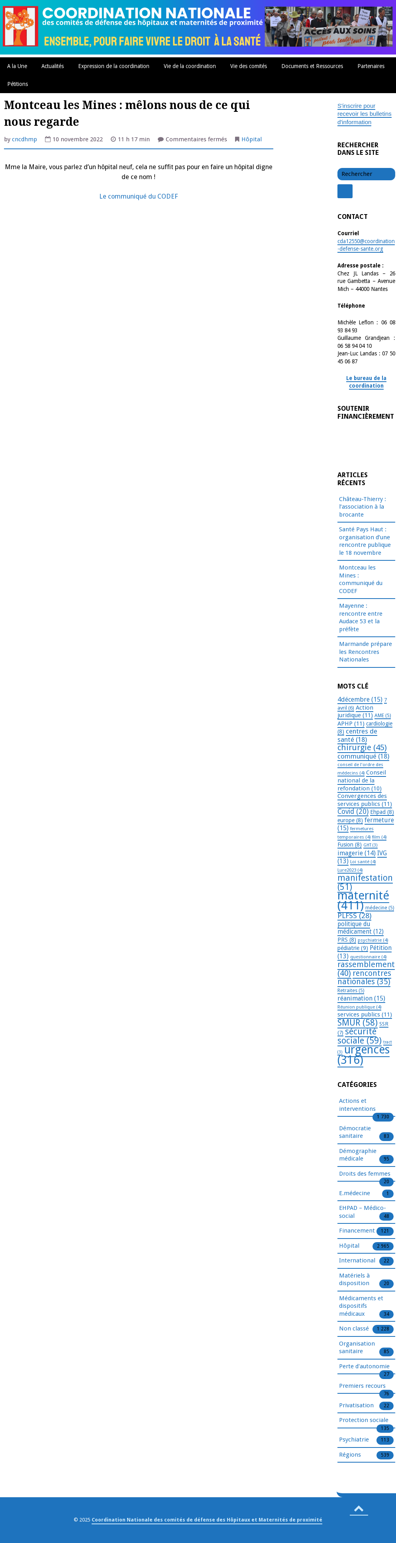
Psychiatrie (354, 1440)
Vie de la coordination (190, 66)
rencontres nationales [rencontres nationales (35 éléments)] (364, 978)
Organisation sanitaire (357, 1348)
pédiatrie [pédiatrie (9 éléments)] (352, 948)
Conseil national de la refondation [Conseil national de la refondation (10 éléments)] (361, 780)
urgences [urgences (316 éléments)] (363, 1055)
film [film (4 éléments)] (379, 837)
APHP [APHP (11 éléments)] (351, 723)
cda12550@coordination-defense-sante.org (366, 245)
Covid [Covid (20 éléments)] (353, 811)
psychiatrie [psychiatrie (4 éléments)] (373, 940)
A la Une (17, 66)
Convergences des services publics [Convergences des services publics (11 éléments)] (364, 800)
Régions (350, 1455)
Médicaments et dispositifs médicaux (361, 1306)
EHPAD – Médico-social (362, 1212)
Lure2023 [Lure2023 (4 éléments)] (350, 870)
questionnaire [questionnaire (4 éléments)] (368, 957)
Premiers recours (362, 1386)
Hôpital (251, 139)
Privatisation (356, 1406)
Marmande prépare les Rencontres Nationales (365, 651)
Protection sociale (363, 1420)
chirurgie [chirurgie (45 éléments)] (362, 747)
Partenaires (370, 66)
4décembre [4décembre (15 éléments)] (359, 699)
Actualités (52, 66)
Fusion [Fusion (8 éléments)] (349, 844)
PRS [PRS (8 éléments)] (346, 939)
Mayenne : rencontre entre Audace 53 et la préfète (360, 617)
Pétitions (17, 84)
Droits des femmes (364, 1174)
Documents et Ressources (312, 66)
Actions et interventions (357, 1105)
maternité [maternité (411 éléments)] (363, 900)
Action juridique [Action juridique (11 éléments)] (355, 711)
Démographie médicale (357, 1155)
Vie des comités (248, 66)
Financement (357, 1231)
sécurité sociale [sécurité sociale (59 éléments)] (359, 1036)
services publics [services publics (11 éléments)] (364, 1014)
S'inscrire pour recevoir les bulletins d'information (364, 113)
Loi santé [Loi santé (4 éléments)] (363, 861)
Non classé (354, 1329)
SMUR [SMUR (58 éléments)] (357, 1023)
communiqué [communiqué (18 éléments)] (363, 756)
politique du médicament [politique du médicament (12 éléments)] (360, 928)
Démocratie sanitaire (355, 1133)
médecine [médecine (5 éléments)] (379, 908)
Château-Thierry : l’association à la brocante (362, 506)
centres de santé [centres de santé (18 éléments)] (357, 735)
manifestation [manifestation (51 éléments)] (365, 882)
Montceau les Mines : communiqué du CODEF (360, 579)
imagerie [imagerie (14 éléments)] (356, 853)
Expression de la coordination (113, 66)
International (357, 1261)
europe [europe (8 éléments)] (350, 820)
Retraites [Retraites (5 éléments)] (350, 990)
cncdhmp (24, 139)
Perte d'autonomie (364, 1367)
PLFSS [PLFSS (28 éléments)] (354, 915)
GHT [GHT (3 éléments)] (370, 845)
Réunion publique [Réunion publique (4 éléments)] (359, 1007)
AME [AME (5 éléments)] (382, 715)
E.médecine (354, 1194)
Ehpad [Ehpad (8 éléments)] (382, 812)
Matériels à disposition (354, 1280)
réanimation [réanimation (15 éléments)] (361, 998)
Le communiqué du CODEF (138, 196)
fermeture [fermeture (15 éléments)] (365, 824)
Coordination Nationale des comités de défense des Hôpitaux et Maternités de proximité (207, 1520)
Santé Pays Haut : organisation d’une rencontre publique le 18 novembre (365, 541)
